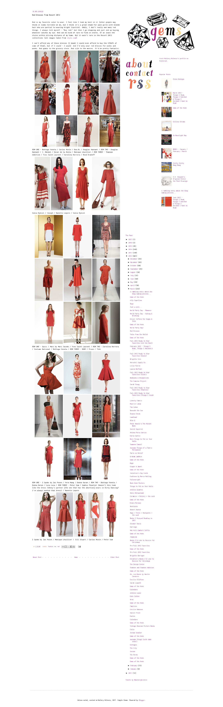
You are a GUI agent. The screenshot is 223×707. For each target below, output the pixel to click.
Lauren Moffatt (136, 369)
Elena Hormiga (178, 79)
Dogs (131, 304)
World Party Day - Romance (140, 310)
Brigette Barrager (137, 555)
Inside (132, 651)
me (55, 546)
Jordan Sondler (136, 633)
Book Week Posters (137, 483)
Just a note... (136, 307)
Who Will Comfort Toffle (140, 530)
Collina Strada (179, 122)
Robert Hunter (135, 509)
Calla (132, 629)
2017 (130, 239)
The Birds (134, 655)
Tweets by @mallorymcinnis (136, 680)
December (134, 259)
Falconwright (135, 480)
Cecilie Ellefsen (137, 579)
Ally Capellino (136, 300)
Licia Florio (135, 366)
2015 (130, 246)
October (133, 265)
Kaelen (132, 616)
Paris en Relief (136, 453)
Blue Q (132, 420)
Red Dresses (134, 331)
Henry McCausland (137, 493)
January (133, 669)
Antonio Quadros (136, 490)
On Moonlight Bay (180, 135)
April (133, 285)
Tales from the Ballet (139, 334)
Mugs (131, 463)
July (132, 275)
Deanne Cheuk (135, 414)
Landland (133, 417)
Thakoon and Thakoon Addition (142, 567)
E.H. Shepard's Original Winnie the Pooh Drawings (180, 179)
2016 (130, 243)
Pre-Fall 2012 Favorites (140, 546)
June (132, 279)
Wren (131, 599)
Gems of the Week (137, 297)
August (133, 272)
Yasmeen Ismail (136, 444)
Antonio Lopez (135, 593)
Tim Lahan (134, 407)
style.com (71, 38)
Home (76, 557)
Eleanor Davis (135, 524)
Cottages (133, 645)
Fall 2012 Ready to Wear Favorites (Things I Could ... (141, 395)
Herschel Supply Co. (138, 362)
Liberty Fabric (136, 400)
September (134, 269)
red (58, 546)
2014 (130, 249)
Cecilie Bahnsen (136, 609)
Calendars (134, 589)
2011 (130, 673)
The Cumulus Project (138, 381)
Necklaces (134, 506)
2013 (130, 253)
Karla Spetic (135, 436)
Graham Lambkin (136, 456)
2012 (130, 256)
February (134, 665)
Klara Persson (135, 503)
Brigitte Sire (135, 359)
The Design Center (137, 564)
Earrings (133, 527)
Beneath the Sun (136, 410)
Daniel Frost (135, 613)
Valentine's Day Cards (139, 473)
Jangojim (133, 537)
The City (133, 648)
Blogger (142, 700)
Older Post (115, 557)
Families (133, 606)
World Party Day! (137, 328)
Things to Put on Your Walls (141, 486)
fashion (50, 546)
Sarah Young (134, 384)
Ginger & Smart (136, 466)
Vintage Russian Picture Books (142, 626)
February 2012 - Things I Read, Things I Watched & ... (141, 348)
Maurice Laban (135, 404)
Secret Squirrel (136, 429)
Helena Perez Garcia (138, 432)
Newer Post (37, 557)
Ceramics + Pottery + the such (142, 496)
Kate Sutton (134, 596)
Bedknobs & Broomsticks (139, 378)
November (134, 262)
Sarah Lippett (135, 583)
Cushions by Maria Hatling (140, 476)
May (132, 282)
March (133, 289)
